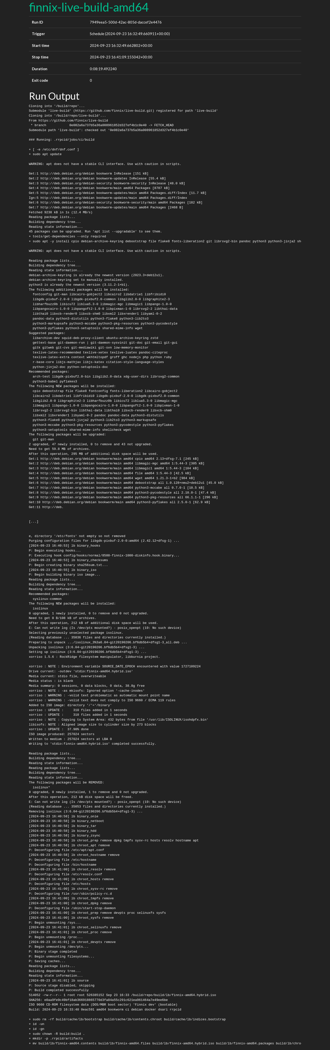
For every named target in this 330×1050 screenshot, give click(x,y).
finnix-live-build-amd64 (89, 7)
